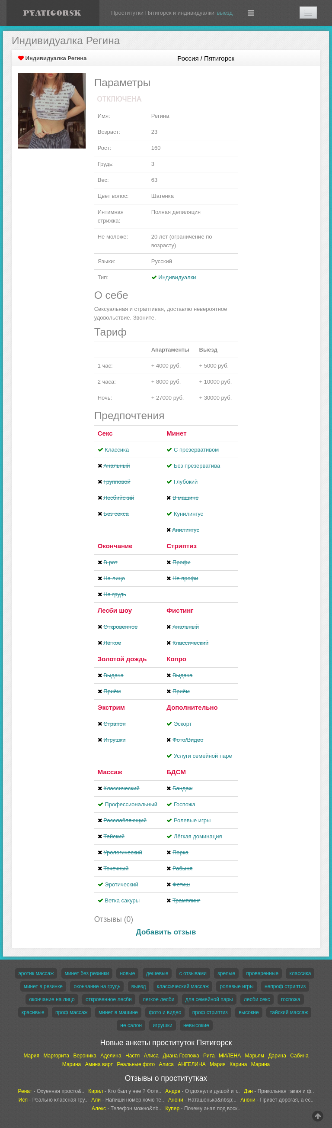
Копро (176, 659)
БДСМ (176, 772)
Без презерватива (197, 465)
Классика (117, 449)
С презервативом (196, 449)
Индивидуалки (177, 277)
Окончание (115, 545)
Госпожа (184, 804)
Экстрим (111, 707)
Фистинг (179, 610)
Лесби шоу (115, 610)
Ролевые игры (192, 820)
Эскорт (183, 724)
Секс (105, 433)
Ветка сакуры (122, 900)
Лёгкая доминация (198, 836)
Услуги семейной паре (203, 756)
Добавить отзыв (166, 932)
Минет (176, 433)
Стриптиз (181, 545)
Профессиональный (131, 804)
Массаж (110, 772)
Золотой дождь (122, 659)
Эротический (121, 884)
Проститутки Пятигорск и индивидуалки (162, 13)
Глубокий (186, 481)
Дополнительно (191, 707)
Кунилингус (188, 514)
